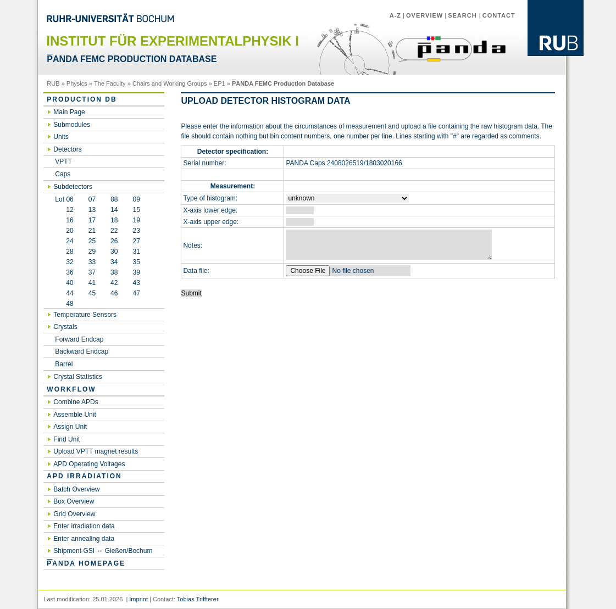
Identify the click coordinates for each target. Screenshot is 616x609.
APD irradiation (84, 476)
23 (136, 230)
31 (136, 251)
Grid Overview (74, 514)
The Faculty (110, 83)
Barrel (64, 364)
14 (114, 210)
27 (136, 241)
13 (92, 210)
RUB (53, 83)
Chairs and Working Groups (169, 83)
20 (64, 230)
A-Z (395, 15)
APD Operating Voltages (89, 464)
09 (136, 199)
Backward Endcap (81, 351)
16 (64, 220)
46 (114, 293)
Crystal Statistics (77, 377)
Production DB (81, 99)
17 (92, 220)
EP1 (219, 83)
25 (92, 241)
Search (463, 15)
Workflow (71, 389)
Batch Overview (76, 489)
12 (64, 210)
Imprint (138, 599)
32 (64, 262)
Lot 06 (64, 199)
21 (92, 230)
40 (64, 283)
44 (64, 293)
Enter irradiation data (83, 526)
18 (114, 220)
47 (136, 293)
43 (136, 283)
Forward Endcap (79, 339)
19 (136, 220)
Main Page (69, 112)
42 (114, 283)
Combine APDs (75, 402)
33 (92, 262)
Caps (62, 174)
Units (60, 137)
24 (64, 241)
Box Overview (73, 501)
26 (114, 241)
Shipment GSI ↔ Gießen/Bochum (102, 551)
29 (92, 251)
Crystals (65, 327)
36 (64, 272)
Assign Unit (70, 427)
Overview (424, 15)
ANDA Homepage (86, 563)
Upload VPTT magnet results (95, 451)
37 (92, 272)
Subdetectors (72, 187)
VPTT (63, 161)
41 (92, 283)
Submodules (71, 124)
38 (114, 272)
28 (64, 251)
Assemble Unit (74, 414)
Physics (76, 83)
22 (114, 230)
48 (64, 304)
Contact (498, 15)
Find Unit (66, 439)
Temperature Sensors (84, 315)
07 (92, 199)
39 (136, 272)
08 (114, 199)
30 (114, 251)
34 (114, 262)
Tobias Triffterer (198, 599)
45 (92, 293)
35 (136, 262)
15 (136, 210)
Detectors (67, 149)
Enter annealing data (83, 539)
